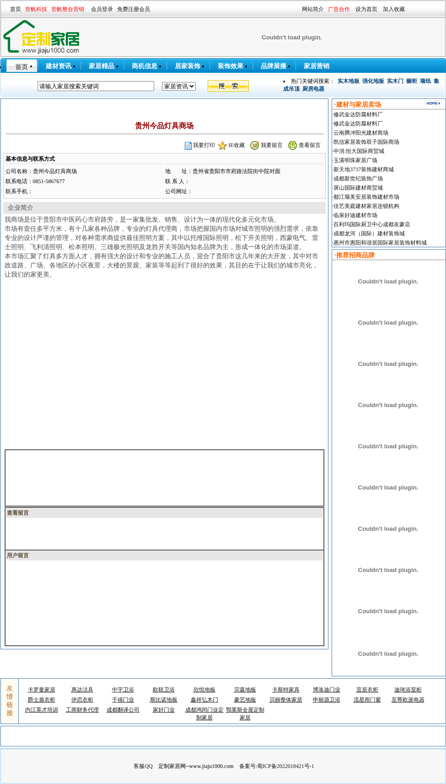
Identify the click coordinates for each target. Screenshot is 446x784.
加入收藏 (394, 9)
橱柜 (411, 81)
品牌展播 (273, 66)
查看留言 (310, 145)
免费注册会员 (133, 9)
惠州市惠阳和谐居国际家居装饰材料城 (380, 243)
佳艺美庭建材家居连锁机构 (366, 206)
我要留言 (272, 145)
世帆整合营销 (67, 9)
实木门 (395, 81)
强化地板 (373, 81)
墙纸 (425, 81)
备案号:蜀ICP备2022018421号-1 (276, 766)
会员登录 (102, 9)
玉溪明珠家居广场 (355, 160)
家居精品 (101, 66)
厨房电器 (313, 89)
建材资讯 (58, 66)
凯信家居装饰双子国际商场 (366, 142)
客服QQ (143, 766)
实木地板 (349, 81)
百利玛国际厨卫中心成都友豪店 (371, 224)
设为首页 (366, 9)
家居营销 (316, 66)
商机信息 (144, 66)
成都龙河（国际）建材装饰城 (369, 233)
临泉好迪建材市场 (355, 215)
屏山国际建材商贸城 (358, 188)
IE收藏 (236, 145)
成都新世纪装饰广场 (358, 178)
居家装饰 (187, 66)
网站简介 (313, 9)
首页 (15, 9)
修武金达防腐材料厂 (358, 114)
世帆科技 (36, 9)
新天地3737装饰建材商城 (363, 169)
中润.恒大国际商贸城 (358, 151)
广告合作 (339, 9)
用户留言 (18, 555)
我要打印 (204, 145)
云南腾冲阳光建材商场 (360, 133)
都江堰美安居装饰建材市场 (366, 197)
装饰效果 (230, 66)
